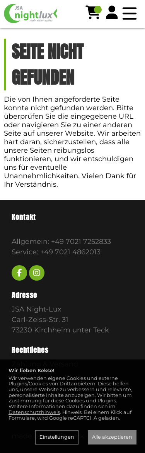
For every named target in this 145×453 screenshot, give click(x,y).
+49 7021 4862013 (70, 252)
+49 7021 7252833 (81, 241)
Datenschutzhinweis (34, 412)
